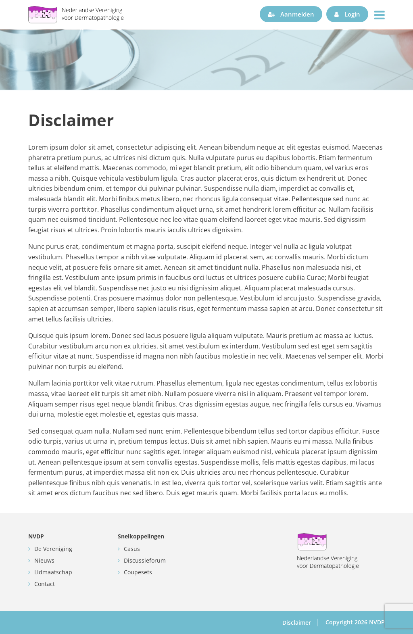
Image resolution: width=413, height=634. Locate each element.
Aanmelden (291, 14)
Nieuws (44, 560)
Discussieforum (145, 560)
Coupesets (138, 572)
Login (347, 14)
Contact (44, 584)
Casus (132, 549)
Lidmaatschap (53, 572)
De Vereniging (53, 549)
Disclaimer (296, 622)
